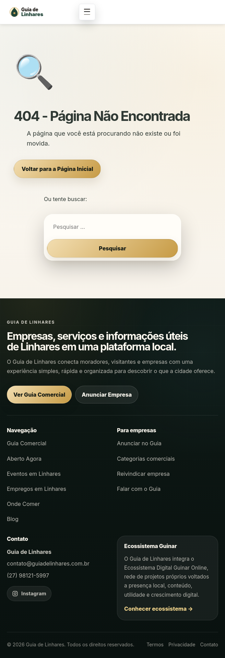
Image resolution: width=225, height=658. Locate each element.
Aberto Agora (24, 458)
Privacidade (181, 644)
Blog (13, 519)
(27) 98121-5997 (28, 575)
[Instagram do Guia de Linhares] (29, 593)
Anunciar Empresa (107, 394)
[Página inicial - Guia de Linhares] (41, 12)
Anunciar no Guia (139, 443)
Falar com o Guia (139, 488)
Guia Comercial (26, 443)
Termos (155, 644)
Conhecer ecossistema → (158, 608)
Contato (209, 644)
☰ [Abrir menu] (87, 12)
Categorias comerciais (146, 458)
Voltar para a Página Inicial (57, 168)
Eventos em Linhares (34, 473)
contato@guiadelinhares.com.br (48, 563)
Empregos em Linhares (36, 488)
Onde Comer (23, 503)
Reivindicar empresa (143, 473)
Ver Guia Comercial (39, 394)
